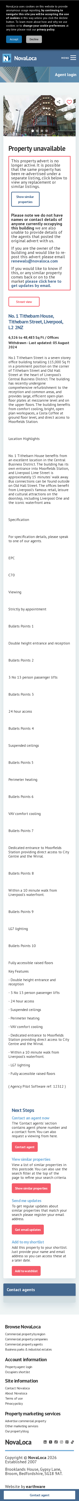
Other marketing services (21, 1426)
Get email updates (28, 1229)
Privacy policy (14, 1403)
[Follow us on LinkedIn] (45, 1442)
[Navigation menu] (73, 57)
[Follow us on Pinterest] (67, 1442)
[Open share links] (59, 101)
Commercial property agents (24, 1344)
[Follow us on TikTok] (72, 1442)
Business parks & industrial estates (28, 1349)
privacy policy (46, 29)
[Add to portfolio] (69, 101)
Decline (33, 39)
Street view (24, 302)
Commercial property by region (25, 1334)
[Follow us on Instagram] (61, 1442)
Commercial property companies (26, 1339)
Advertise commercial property (25, 1421)
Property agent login (18, 1367)
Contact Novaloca (17, 1388)
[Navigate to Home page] (20, 58)
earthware (35, 1486)
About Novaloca (16, 1393)
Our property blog (16, 1431)
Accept (14, 39)
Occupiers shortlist (17, 1372)
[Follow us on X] (50, 1442)
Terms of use (14, 1398)
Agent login (65, 74)
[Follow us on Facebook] (56, 1442)
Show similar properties (25, 199)
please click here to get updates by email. (36, 283)
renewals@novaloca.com (34, 261)
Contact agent (39, 1495)
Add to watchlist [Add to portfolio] (26, 1271)
